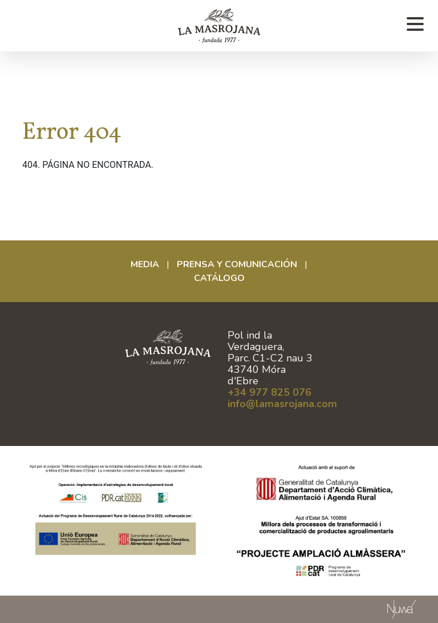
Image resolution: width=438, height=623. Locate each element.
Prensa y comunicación (237, 264)
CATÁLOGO (219, 278)
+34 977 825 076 (269, 392)
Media (145, 264)
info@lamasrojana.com (282, 404)
